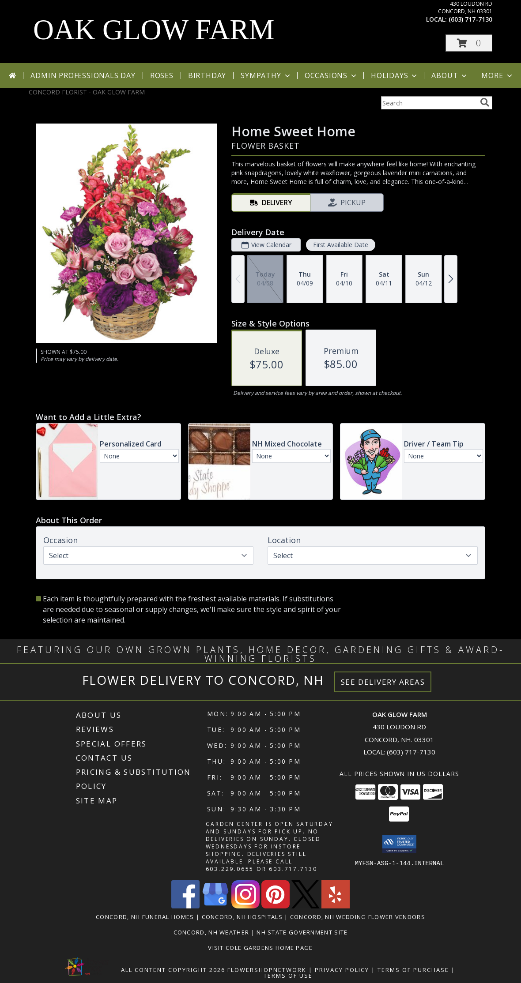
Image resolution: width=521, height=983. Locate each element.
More (497, 75)
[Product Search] (428, 103)
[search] (485, 102)
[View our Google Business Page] (215, 906)
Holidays (395, 75)
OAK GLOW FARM (154, 29)
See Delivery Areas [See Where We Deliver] (383, 682)
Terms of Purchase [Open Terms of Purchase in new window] (413, 970)
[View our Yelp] (335, 906)
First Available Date (340, 244)
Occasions (331, 75)
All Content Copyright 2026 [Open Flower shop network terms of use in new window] (173, 970)
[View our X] (305, 906)
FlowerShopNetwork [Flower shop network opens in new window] (266, 970)
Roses (162, 75)
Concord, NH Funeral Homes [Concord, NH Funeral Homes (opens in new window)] (145, 917)
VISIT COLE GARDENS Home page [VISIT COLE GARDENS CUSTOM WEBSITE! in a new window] (260, 948)
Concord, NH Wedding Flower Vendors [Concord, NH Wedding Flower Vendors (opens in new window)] (357, 917)
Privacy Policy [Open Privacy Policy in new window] (342, 970)
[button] (468, 43)
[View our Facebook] (185, 906)
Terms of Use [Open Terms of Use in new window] (288, 975)
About (449, 75)
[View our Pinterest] (275, 906)
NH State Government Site (302, 932)
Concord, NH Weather (211, 932)
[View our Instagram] (245, 906)
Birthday (207, 75)
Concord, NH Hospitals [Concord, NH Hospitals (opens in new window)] (242, 917)
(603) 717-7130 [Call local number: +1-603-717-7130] (470, 19)
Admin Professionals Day (82, 75)
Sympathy (266, 75)
